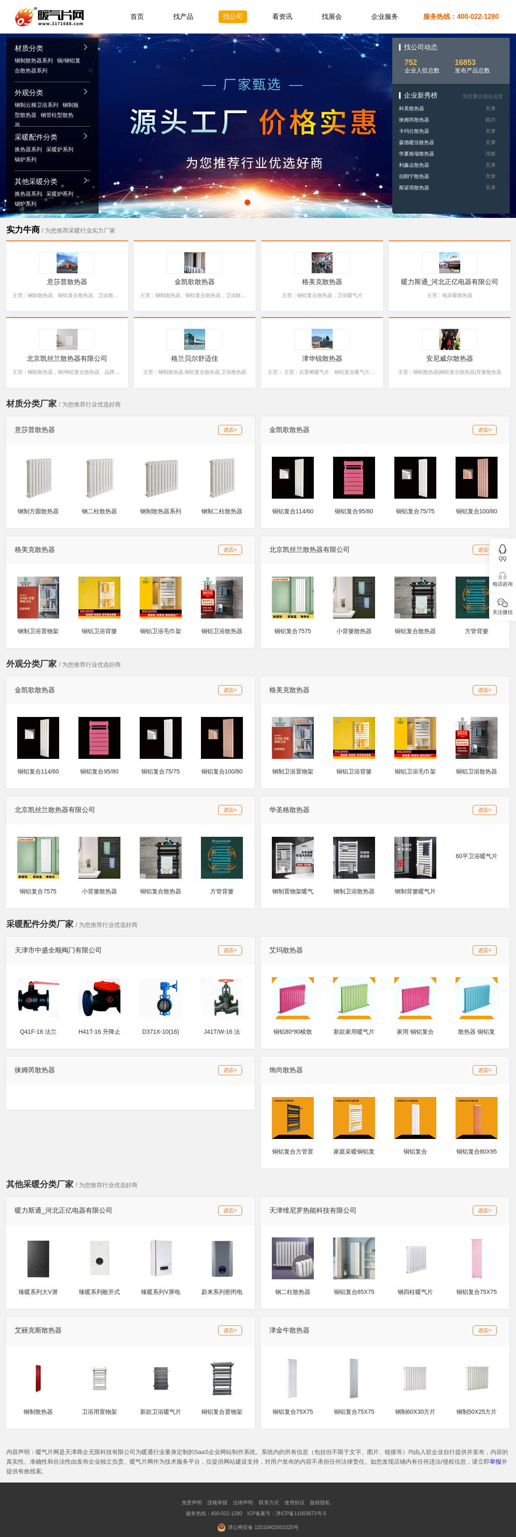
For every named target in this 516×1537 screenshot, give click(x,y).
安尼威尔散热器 (449, 358)
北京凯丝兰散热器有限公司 (67, 358)
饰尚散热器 (286, 1070)
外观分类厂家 (31, 663)
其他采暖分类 (36, 182)
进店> (230, 430)
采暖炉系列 (59, 149)
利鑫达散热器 (414, 165)
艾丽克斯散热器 (38, 1330)
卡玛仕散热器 (414, 131)
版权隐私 (320, 1503)
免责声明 (192, 1503)
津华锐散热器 (322, 358)
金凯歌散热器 (195, 281)
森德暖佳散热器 (416, 142)
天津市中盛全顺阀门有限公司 (58, 950)
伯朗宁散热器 (414, 176)
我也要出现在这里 (483, 96)
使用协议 (294, 1503)
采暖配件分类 (36, 137)
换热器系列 (28, 149)
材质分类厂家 (31, 403)
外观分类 (29, 93)
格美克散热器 (322, 281)
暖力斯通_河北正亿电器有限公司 (450, 281)
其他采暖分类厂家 (39, 1184)
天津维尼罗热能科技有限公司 (313, 1210)
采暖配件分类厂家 (39, 924)
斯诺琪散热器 (414, 188)
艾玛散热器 (286, 950)
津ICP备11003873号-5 (301, 1513)
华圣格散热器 (289, 809)
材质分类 (29, 48)
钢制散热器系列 (34, 60)
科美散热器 (411, 108)
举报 (495, 1461)
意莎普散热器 (67, 281)
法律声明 (243, 1503)
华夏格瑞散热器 (416, 154)
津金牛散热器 (289, 1330)
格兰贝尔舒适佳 (194, 358)
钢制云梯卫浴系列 (36, 105)
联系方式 (269, 1503)
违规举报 (217, 1503)
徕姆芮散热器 (414, 120)
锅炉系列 (25, 159)
